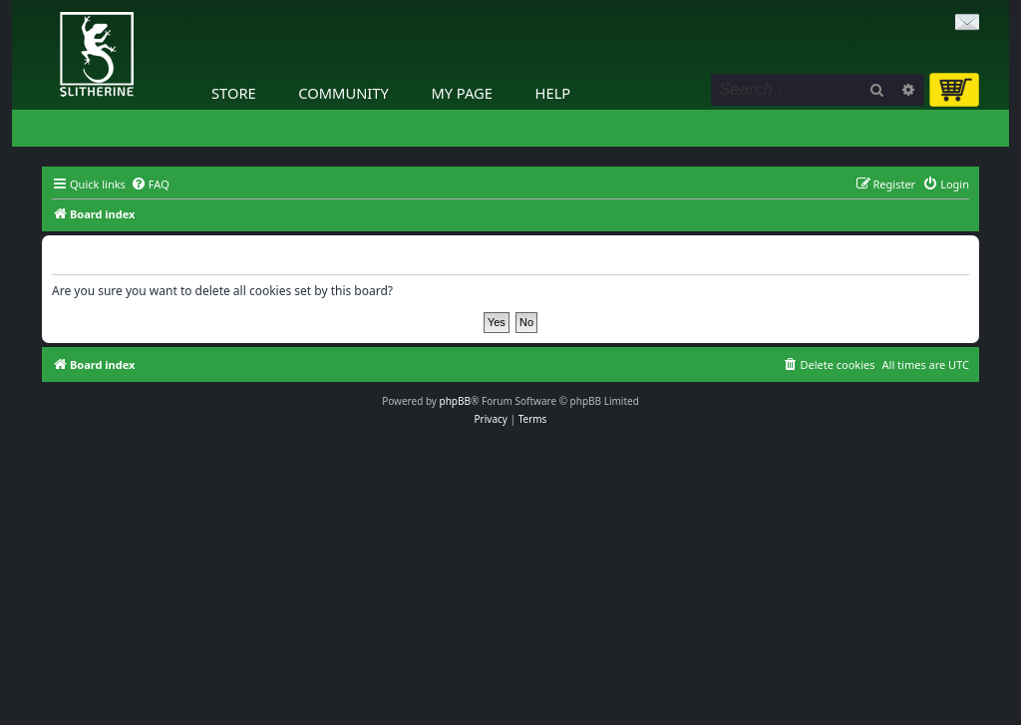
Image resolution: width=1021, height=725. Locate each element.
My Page (462, 93)
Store (233, 93)
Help (553, 93)
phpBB (455, 401)
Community (343, 93)
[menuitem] (150, 184)
